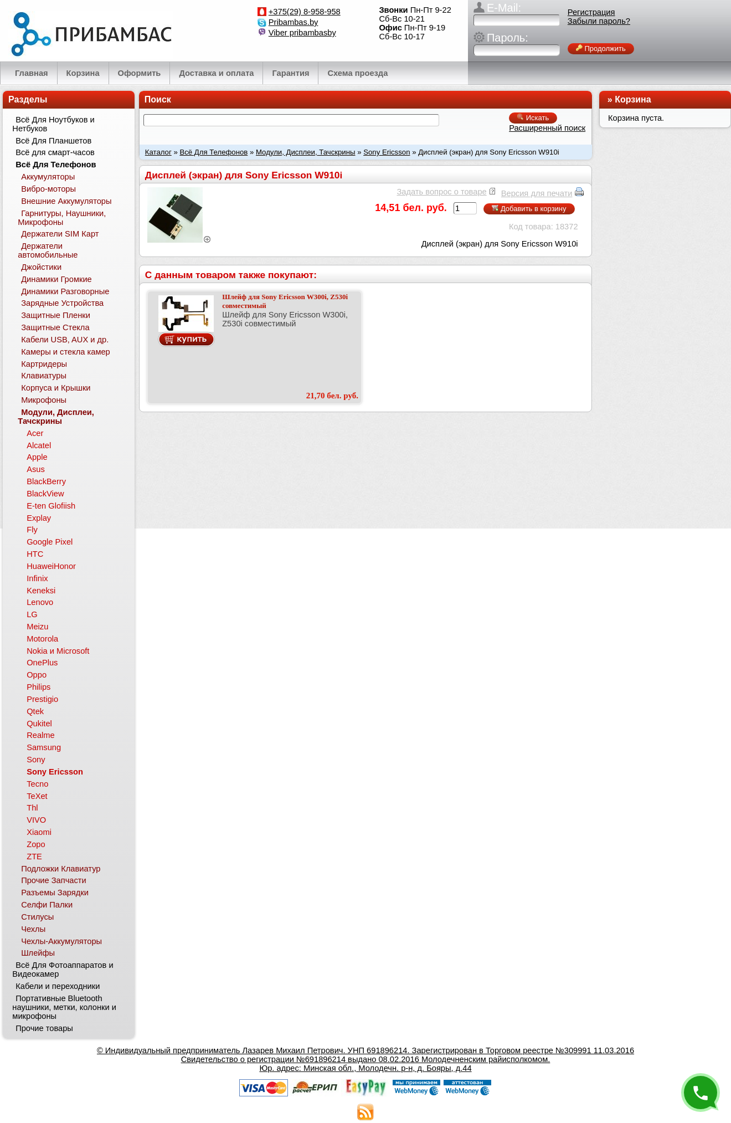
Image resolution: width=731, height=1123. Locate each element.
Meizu (37, 626)
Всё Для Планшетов (53, 140)
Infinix (37, 578)
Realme (41, 735)
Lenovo (40, 602)
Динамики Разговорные (65, 291)
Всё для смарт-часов (55, 152)
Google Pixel (50, 541)
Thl (32, 807)
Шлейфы (38, 952)
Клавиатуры (43, 375)
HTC (35, 554)
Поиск (158, 99)
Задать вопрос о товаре (441, 191)
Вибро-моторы (48, 188)
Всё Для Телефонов (213, 152)
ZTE (34, 856)
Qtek (35, 711)
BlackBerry (46, 481)
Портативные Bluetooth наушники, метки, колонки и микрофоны (64, 1007)
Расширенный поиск (547, 128)
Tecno (37, 784)
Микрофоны (43, 400)
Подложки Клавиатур (60, 868)
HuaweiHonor (51, 566)
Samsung (44, 747)
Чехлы (33, 929)
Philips (38, 687)
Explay (39, 518)
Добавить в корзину (529, 208)
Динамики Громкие (56, 279)
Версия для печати (537, 193)
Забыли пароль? (599, 21)
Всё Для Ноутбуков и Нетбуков (53, 124)
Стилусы (37, 916)
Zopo (36, 844)
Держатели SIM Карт (60, 233)
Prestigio (42, 699)
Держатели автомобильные (48, 250)
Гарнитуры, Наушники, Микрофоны (62, 218)
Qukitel (39, 723)
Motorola (42, 638)
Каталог (158, 152)
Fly (32, 529)
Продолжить (601, 48)
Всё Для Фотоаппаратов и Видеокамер (62, 969)
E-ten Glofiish (51, 505)
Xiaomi (39, 832)
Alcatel (39, 445)
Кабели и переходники (58, 986)
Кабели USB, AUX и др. (65, 339)
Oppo (37, 674)
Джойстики (41, 267)
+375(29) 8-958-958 (305, 11)
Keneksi (41, 590)
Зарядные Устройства (62, 303)
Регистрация (591, 12)
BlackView (45, 493)
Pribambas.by (293, 22)
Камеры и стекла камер (65, 351)
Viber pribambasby (302, 32)
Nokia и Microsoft (58, 651)
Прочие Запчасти (53, 880)
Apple (37, 457)
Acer (35, 433)
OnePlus (42, 662)
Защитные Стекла (55, 327)
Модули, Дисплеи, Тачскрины (306, 152)
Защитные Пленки (55, 315)
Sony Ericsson (386, 152)
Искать (533, 118)
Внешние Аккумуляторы (66, 201)
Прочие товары (44, 1028)
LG (32, 614)
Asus (36, 469)
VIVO (36, 820)
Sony (36, 759)
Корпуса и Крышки (55, 387)
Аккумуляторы (48, 176)
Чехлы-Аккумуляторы (61, 941)
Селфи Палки (47, 904)
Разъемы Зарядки (55, 892)
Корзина (633, 99)
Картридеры (44, 364)
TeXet (37, 796)
